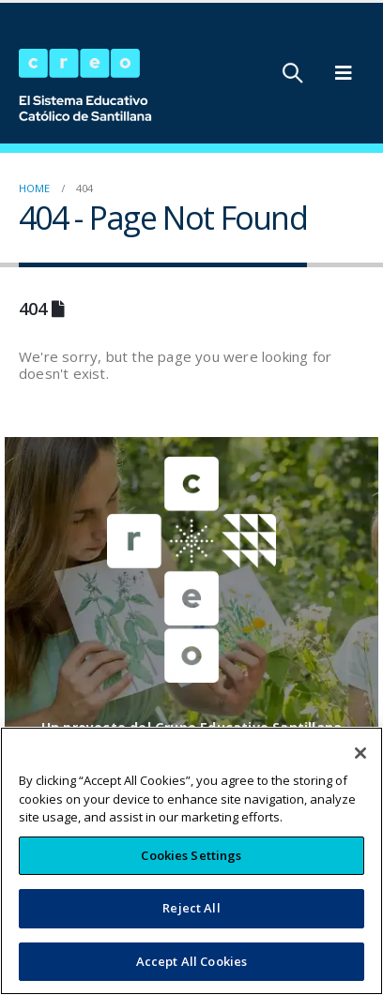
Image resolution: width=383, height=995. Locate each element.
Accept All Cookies (191, 972)
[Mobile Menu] (343, 73)
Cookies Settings (191, 866)
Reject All (191, 920)
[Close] (360, 765)
